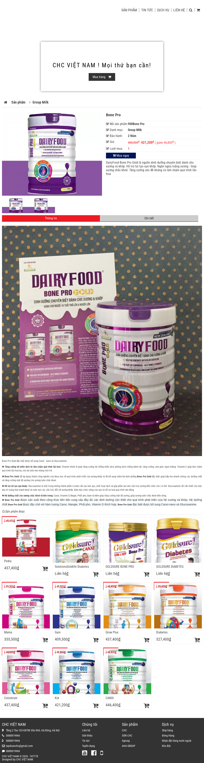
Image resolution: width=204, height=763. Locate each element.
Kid (57, 698)
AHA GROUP (128, 745)
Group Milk (40, 102)
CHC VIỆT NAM (24, 759)
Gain (58, 632)
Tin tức (147, 10)
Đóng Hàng (168, 735)
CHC (124, 730)
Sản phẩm (129, 10)
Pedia (8, 561)
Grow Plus (112, 632)
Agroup (126, 740)
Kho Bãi (166, 745)
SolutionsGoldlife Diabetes (72, 567)
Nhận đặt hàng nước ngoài (176, 740)
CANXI (110, 698)
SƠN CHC (127, 735)
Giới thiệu (87, 735)
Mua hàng (102, 77)
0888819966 (13, 735)
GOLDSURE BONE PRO (120, 567)
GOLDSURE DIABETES (169, 567)
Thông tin (51, 218)
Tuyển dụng (88, 745)
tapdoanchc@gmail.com (19, 745)
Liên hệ (179, 10)
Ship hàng (167, 730)
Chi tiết (149, 218)
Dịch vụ (163, 10)
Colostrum (10, 698)
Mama (8, 632)
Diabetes (162, 632)
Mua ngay (121, 155)
